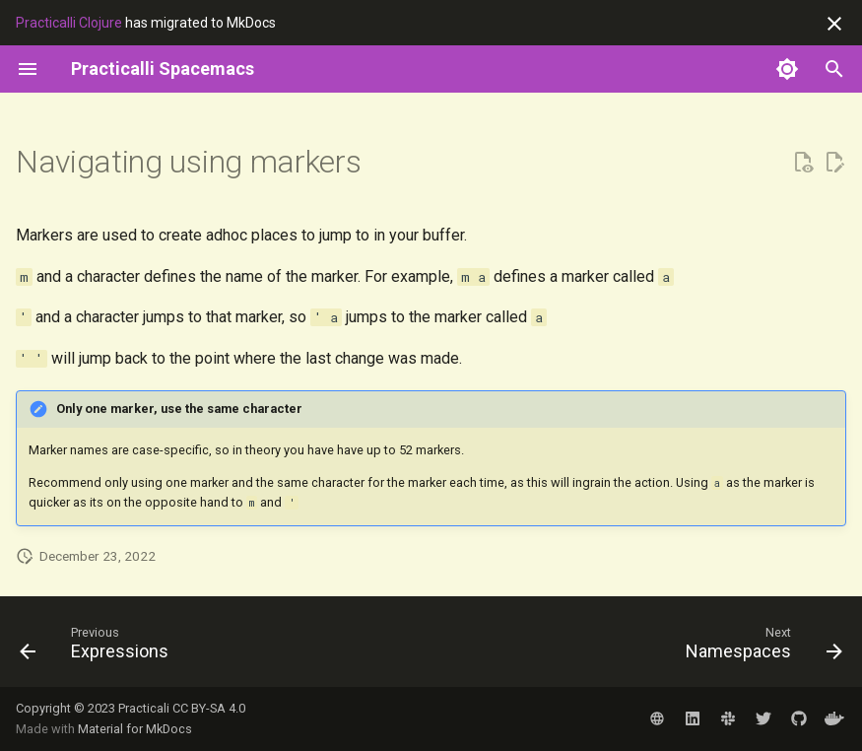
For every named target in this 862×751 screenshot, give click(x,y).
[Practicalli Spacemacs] (162, 69)
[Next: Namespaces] (759, 647)
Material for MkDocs (135, 728)
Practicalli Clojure (69, 23)
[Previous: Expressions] (98, 647)
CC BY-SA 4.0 (208, 708)
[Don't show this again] (834, 23)
